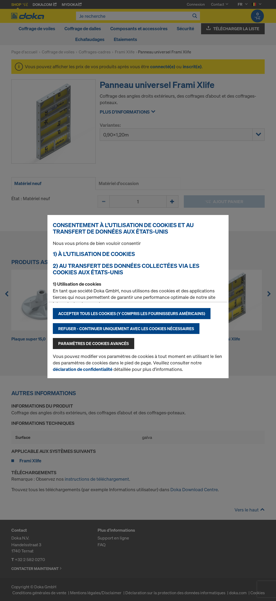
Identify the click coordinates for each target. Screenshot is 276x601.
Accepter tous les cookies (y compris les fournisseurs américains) (131, 313)
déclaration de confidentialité (82, 369)
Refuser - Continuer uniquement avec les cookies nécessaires (126, 328)
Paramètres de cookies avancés (93, 343)
